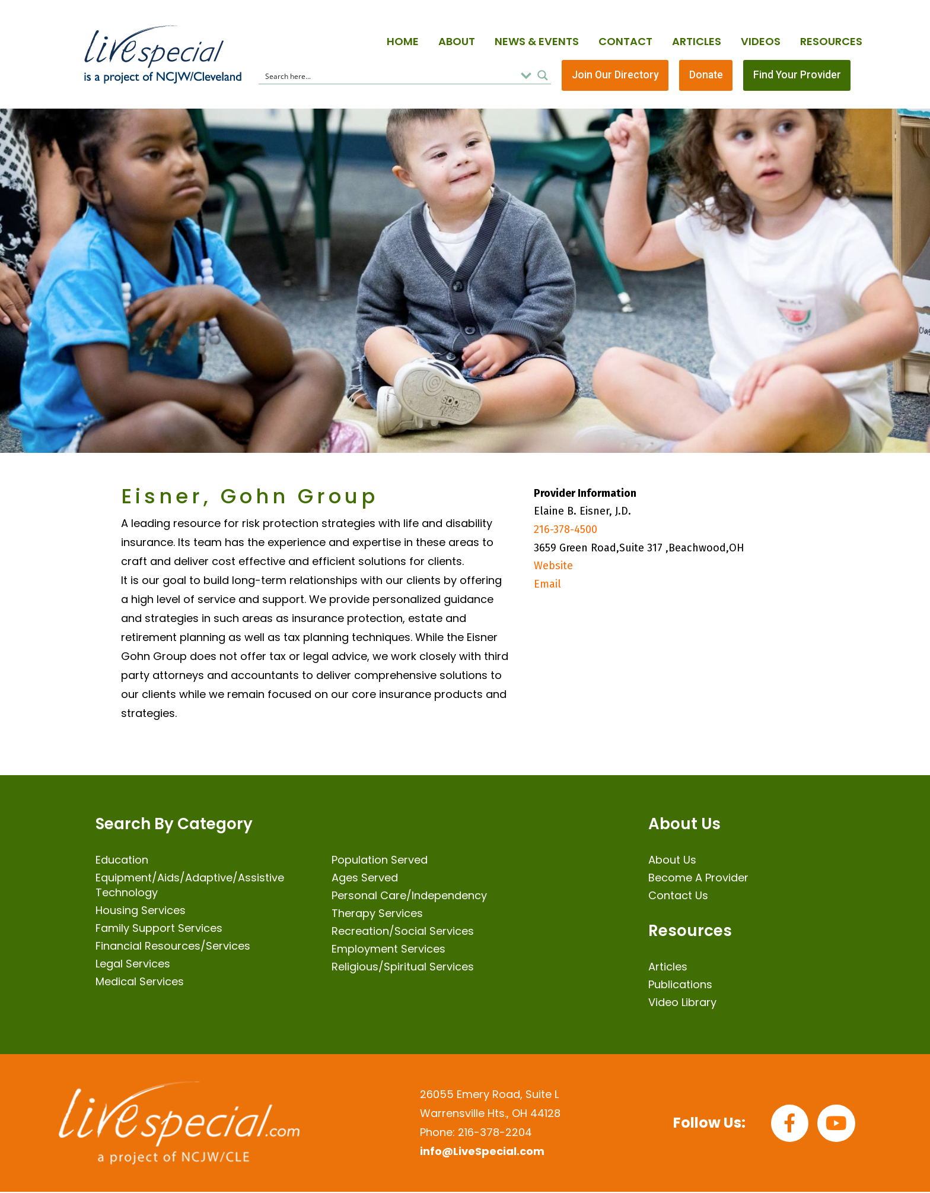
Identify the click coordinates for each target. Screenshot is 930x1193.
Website (553, 566)
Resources (831, 41)
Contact (625, 41)
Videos (761, 41)
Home (403, 41)
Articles (696, 41)
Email (547, 584)
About (456, 41)
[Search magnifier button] (542, 76)
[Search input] (388, 76)
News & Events (537, 41)
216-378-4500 (565, 530)
